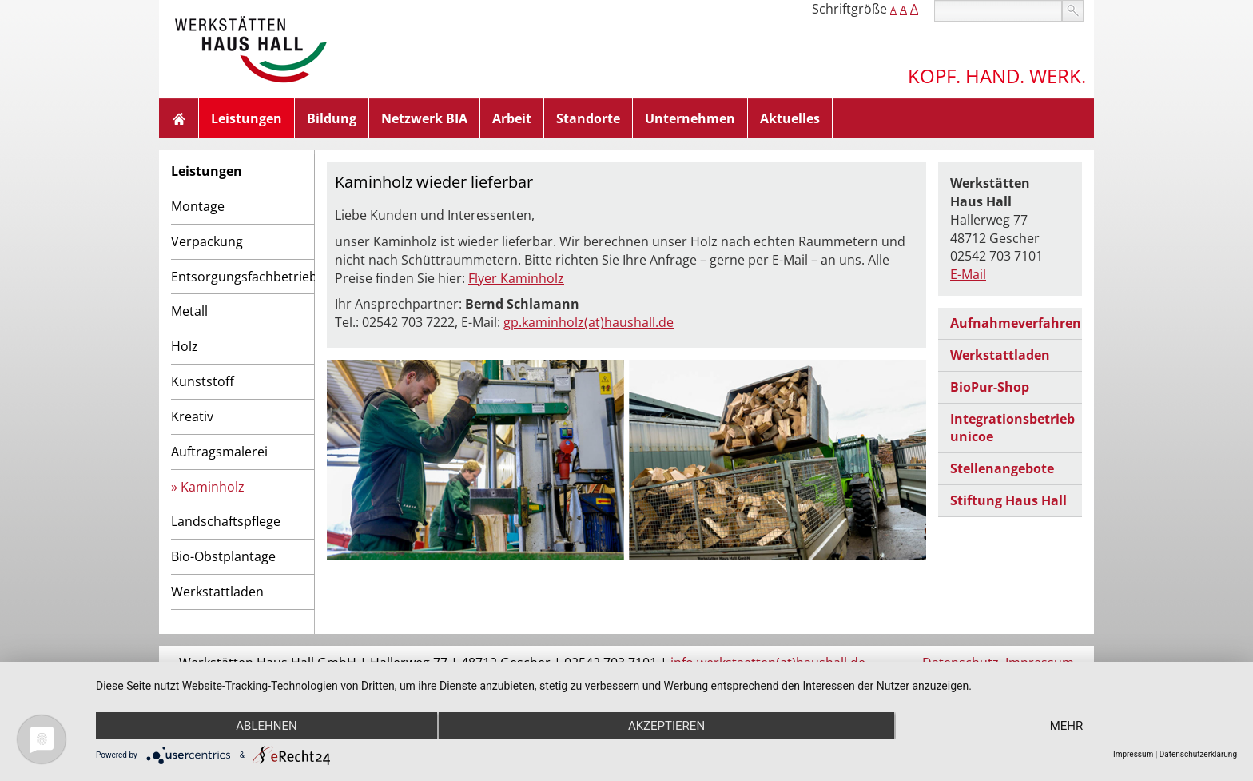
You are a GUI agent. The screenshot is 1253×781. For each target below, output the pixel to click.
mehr (1067, 726)
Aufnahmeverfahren (1015, 323)
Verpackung (207, 241)
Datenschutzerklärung (1198, 754)
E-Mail (968, 274)
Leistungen (246, 118)
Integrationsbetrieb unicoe (1012, 428)
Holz (184, 346)
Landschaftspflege (225, 521)
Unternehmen (690, 118)
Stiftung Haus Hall (1008, 500)
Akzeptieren (666, 726)
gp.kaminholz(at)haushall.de (588, 322)
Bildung (331, 118)
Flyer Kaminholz (516, 278)
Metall (189, 311)
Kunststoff (202, 381)
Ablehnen (266, 726)
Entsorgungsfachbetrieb (242, 276)
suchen (1073, 11)
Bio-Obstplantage (223, 556)
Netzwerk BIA (424, 118)
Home (179, 118)
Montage (198, 206)
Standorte (588, 118)
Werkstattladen (217, 591)
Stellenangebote (1002, 468)
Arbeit (511, 118)
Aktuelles (790, 118)
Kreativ (192, 416)
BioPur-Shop (989, 387)
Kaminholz (213, 487)
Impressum (1133, 754)
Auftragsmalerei (219, 451)
